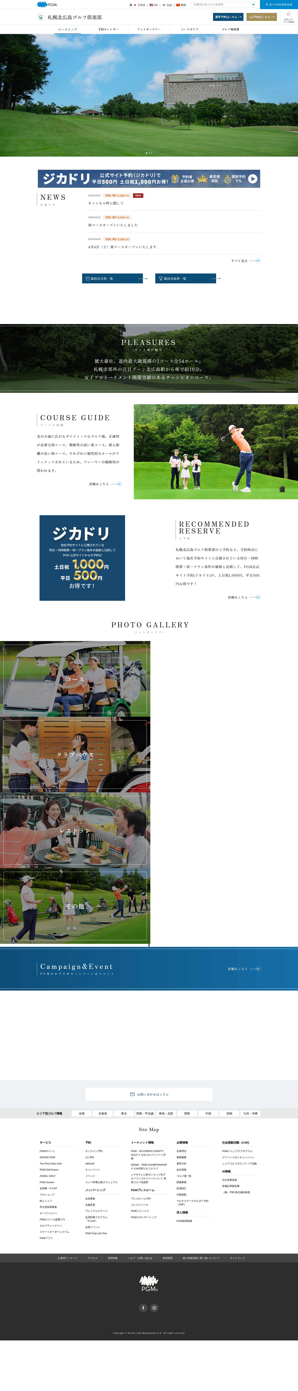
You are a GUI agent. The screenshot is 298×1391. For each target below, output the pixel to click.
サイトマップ (237, 1107)
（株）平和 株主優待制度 (236, 1042)
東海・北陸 (166, 963)
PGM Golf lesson (49, 1019)
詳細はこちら (99, 484)
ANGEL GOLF (47, 1025)
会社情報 (181, 1019)
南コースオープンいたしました (113, 225)
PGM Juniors (47, 1031)
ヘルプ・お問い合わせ (140, 1107)
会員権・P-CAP (48, 1038)
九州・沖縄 (250, 963)
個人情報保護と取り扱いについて (201, 1107)
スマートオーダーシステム (54, 1081)
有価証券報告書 (230, 1035)
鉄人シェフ (46, 1050)
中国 (208, 963)
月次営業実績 (229, 1029)
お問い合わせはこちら (153, 944)
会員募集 (90, 1048)
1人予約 (89, 1007)
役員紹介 (181, 1038)
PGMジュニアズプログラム (237, 1000)
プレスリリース (139, 1054)
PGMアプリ (46, 1087)
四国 (229, 963)
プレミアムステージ (96, 1060)
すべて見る (239, 260)
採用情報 (113, 1107)
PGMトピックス (140, 1060)
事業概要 (181, 1007)
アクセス (92, 1107)
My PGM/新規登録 (280, 4)
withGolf (89, 1013)
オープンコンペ (48, 1062)
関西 (187, 963)
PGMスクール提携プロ (52, 1069)
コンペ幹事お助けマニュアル (101, 1031)
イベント (90, 1025)
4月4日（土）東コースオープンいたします (122, 246)
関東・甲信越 (145, 963)
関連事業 (181, 1031)
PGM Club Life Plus (96, 1083)
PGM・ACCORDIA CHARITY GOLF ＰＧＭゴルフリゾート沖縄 (148, 1004)
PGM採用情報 (184, 1070)
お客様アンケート (68, 1107)
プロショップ (47, 1044)
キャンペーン (92, 1019)
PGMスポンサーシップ (143, 1066)
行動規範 (181, 1044)
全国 (82, 963)
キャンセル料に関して (106, 203)
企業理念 (181, 1000)
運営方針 (181, 1013)
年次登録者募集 (48, 1056)
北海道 (102, 963)
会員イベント (92, 1076)
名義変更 (90, 1054)
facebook (147, 1155)
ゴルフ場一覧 (184, 1025)
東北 (124, 963)
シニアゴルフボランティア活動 (239, 1013)
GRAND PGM (47, 1007)
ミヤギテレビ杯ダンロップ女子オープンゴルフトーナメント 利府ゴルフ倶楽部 (148, 1028)
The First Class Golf (51, 1013)
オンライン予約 (94, 1000)
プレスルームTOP (141, 1048)
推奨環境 (168, 1107)
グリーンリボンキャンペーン (238, 1007)
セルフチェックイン (51, 1075)
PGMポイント (47, 1000)
